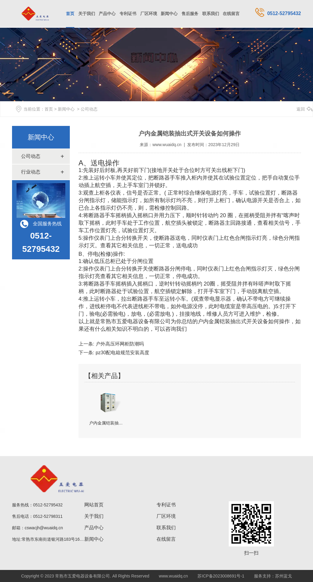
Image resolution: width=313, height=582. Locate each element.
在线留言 (231, 13)
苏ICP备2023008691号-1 (220, 576)
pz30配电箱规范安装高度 (121, 352)
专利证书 (127, 13)
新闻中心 (169, 13)
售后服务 (189, 13)
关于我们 (86, 13)
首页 (70, 13)
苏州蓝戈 (283, 576)
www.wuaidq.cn (166, 144)
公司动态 (30, 156)
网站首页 (94, 504)
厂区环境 (148, 13)
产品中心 (107, 13)
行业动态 (30, 171)
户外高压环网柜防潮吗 (119, 343)
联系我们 (210, 13)
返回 (300, 109)
